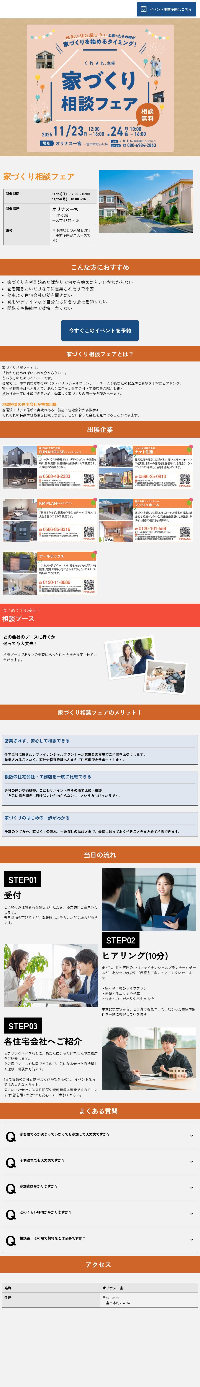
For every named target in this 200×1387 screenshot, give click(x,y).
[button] (100, 1136)
